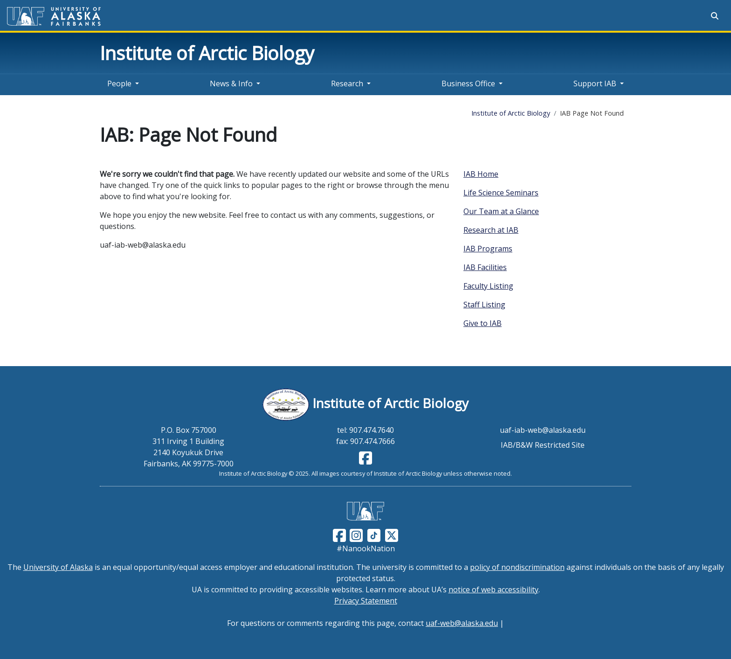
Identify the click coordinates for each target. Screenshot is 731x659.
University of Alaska (58, 567)
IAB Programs (487, 248)
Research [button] (347, 83)
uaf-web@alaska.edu (462, 623)
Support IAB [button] (594, 83)
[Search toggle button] (714, 15)
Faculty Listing (488, 286)
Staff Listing (484, 304)
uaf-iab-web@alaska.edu (543, 430)
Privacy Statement (365, 601)
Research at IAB (490, 230)
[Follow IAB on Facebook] (365, 461)
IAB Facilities (485, 267)
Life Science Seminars (500, 192)
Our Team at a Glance (501, 211)
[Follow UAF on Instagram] (355, 534)
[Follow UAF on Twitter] (391, 534)
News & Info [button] (231, 83)
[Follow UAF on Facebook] (339, 534)
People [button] (119, 83)
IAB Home (480, 174)
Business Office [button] (468, 83)
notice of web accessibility (493, 589)
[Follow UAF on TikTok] (374, 534)
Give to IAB (482, 323)
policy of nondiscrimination (517, 567)
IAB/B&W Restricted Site (543, 445)
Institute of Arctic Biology (207, 53)
